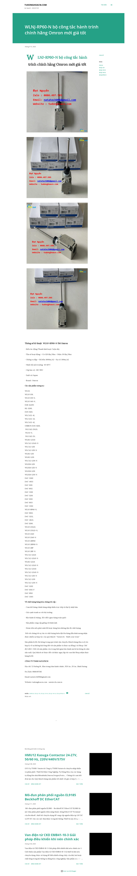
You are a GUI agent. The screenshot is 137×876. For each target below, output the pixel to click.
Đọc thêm (79, 784)
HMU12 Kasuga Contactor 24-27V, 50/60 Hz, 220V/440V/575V (51, 757)
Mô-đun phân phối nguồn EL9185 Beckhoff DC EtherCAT (50, 797)
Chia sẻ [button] (101, 55)
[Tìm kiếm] (104, 5)
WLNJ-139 (101, 67)
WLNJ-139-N (102, 70)
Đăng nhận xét (36, 784)
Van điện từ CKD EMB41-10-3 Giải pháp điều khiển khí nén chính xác (52, 837)
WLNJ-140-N (102, 72)
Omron (101, 65)
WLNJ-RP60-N (102, 75)
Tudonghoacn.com (35, 4)
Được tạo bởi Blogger (68, 871)
